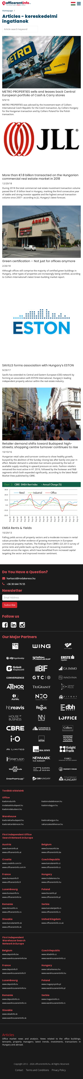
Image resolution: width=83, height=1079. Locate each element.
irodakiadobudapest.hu (12, 805)
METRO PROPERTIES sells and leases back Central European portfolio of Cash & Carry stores (38, 93)
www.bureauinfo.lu (10, 893)
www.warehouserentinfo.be (14, 958)
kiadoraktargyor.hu (50, 820)
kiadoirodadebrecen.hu (52, 801)
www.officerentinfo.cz (51, 867)
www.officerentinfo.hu (51, 882)
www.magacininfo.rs (50, 999)
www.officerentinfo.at (11, 852)
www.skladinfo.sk (9, 1014)
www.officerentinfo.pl (51, 897)
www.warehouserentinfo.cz (54, 958)
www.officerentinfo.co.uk (53, 923)
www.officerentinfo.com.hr (14, 867)
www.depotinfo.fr (10, 969)
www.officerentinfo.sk (11, 927)
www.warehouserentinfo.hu (54, 973)
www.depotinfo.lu (10, 984)
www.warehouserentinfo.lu (14, 988)
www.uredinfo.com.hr (11, 863)
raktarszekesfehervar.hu (52, 824)
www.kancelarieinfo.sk (12, 923)
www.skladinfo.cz (49, 954)
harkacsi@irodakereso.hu (18, 578)
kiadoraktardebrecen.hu (13, 824)
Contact (19, 1070)
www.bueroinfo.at (10, 848)
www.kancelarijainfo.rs (51, 908)
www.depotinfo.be (10, 954)
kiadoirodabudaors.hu (12, 809)
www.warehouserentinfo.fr (14, 973)
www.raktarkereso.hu (51, 969)
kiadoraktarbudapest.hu (13, 820)
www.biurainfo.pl (49, 893)
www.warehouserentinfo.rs (53, 1003)
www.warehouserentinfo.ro (14, 1003)
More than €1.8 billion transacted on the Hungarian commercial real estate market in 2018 (40, 177)
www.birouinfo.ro (10, 908)
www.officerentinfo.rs (51, 912)
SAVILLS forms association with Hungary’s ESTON (38, 365)
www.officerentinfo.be (51, 852)
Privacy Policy (59, 1070)
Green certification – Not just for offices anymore (38, 261)
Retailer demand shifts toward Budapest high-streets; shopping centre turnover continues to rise (40, 445)
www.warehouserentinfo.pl (53, 988)
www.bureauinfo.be (50, 848)
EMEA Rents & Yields (17, 528)
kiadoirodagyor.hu (50, 805)
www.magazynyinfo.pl (51, 984)
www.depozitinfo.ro (11, 999)
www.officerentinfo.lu (11, 897)
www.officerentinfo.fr (11, 882)
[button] (78, 3)
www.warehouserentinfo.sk (14, 1018)
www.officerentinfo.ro (11, 912)
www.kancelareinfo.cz (51, 863)
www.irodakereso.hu (51, 878)
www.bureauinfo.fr (10, 878)
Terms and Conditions (37, 1070)
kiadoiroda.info (9, 801)
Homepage (7, 10)
